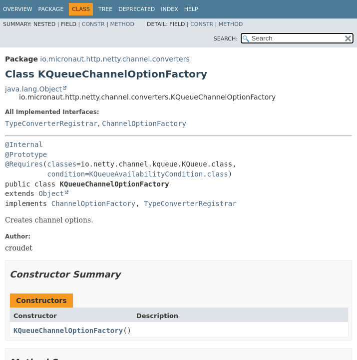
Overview (17, 9)
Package (51, 9)
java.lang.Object (33, 89)
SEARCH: (226, 39)
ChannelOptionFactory (144, 124)
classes (61, 164)
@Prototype (26, 154)
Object (51, 194)
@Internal (24, 144)
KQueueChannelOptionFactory (68, 330)
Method (122, 24)
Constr (93, 24)
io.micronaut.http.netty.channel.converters (114, 59)
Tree (105, 9)
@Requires (24, 164)
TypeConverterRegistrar (51, 124)
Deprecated (136, 9)
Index (169, 9)
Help (191, 9)
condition (66, 174)
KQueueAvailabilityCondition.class (158, 174)
